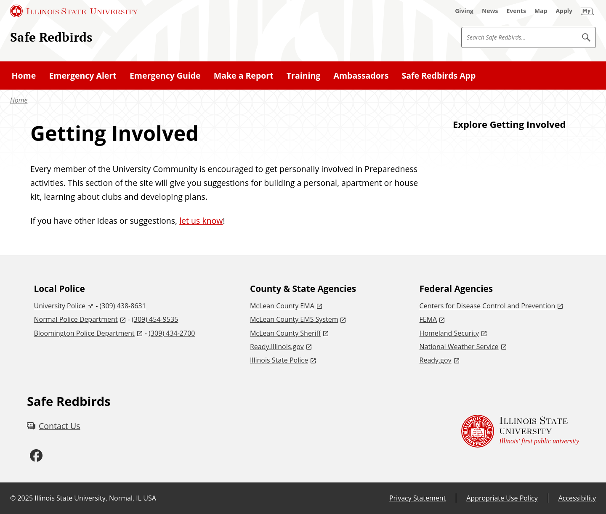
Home (18, 100)
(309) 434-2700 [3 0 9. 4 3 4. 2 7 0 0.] (172, 333)
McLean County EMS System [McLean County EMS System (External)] (294, 319)
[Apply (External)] (564, 11)
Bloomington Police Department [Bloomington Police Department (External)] (84, 333)
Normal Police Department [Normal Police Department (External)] (76, 319)
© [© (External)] (13, 498)
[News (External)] (490, 11)
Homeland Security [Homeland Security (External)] (449, 333)
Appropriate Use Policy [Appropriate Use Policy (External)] (501, 498)
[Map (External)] (541, 11)
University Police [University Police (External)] (60, 305)
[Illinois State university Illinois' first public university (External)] (520, 431)
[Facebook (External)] (36, 456)
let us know (201, 220)
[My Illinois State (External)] (587, 11)
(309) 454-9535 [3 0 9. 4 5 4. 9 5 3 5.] (155, 319)
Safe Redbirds (51, 36)
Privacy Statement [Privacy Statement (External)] (417, 498)
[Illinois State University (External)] (74, 11)
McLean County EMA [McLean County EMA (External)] (282, 305)
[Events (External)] (516, 11)
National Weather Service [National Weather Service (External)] (459, 346)
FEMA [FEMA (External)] (428, 319)
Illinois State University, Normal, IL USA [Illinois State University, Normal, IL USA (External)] (95, 498)
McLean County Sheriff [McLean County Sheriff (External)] (285, 333)
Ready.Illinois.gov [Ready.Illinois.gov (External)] (277, 346)
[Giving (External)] (464, 11)
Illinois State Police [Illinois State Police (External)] (279, 360)
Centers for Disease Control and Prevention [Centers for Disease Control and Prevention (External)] (488, 305)
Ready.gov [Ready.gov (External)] (436, 360)
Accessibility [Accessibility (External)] (577, 498)
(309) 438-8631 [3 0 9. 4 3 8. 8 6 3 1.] (123, 305)
